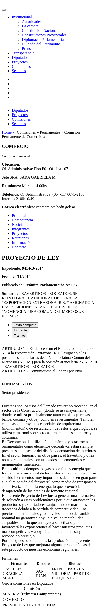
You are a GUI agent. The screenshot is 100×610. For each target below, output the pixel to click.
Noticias (18, 224)
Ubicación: (11, 164)
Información (22, 242)
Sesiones (19, 71)
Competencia (22, 220)
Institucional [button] (22, 17)
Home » (9, 132)
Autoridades (31, 21)
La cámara (30, 26)
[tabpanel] (50, 449)
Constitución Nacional (40, 30)
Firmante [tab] (20, 330)
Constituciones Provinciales (44, 35)
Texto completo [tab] (25, 325)
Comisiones (21, 66)
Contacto (19, 247)
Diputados (20, 57)
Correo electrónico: (18, 207)
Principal (19, 215)
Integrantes (21, 229)
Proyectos (20, 62)
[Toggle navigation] (4, 10)
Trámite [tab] (19, 335)
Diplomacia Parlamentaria (43, 39)
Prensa (27, 48)
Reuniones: (11, 186)
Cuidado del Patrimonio (41, 44)
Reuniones (20, 238)
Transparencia (23, 53)
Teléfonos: (10, 194)
